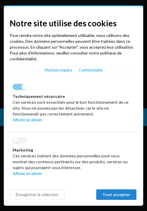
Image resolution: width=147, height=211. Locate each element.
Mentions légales (58, 70)
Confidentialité (91, 70)
